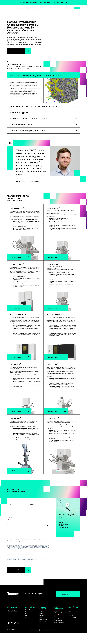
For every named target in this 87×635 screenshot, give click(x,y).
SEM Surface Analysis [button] (21, 126)
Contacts (63, 7)
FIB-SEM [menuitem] (41, 615)
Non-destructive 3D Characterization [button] (28, 120)
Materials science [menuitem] (29, 612)
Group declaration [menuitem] (72, 622)
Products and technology (32, 7)
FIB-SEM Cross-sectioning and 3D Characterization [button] (35, 74)
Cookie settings (55, 632)
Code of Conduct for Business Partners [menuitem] (59, 621)
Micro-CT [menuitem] (41, 617)
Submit (17, 572)
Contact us (64, 596)
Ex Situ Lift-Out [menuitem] (43, 623)
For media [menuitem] (70, 612)
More (70, 7)
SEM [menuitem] (40, 613)
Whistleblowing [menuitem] (72, 618)
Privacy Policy (20, 543)
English (76, 7)
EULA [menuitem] (55, 619)
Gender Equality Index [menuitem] (59, 624)
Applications (20, 7)
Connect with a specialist (16, 50)
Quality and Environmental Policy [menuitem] (59, 614)
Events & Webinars (47, 7)
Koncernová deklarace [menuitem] (73, 620)
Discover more (16, 101)
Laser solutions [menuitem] (43, 621)
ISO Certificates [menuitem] (58, 617)
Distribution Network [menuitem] (73, 614)
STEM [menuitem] (40, 619)
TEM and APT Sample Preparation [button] (27, 132)
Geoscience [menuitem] (28, 620)
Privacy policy (44, 632)
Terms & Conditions (33, 632)
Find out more (16, 259)
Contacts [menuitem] (70, 616)
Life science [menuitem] (28, 618)
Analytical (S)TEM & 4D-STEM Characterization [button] (34, 108)
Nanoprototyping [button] (19, 114)
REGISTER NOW (61, 2)
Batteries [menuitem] (27, 616)
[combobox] (77, 8)
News (56, 7)
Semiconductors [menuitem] (29, 614)
